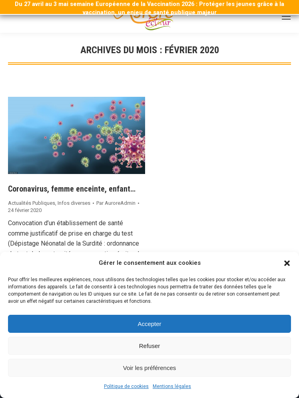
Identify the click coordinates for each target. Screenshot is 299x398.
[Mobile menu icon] (286, 16)
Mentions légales (172, 386)
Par (116, 203)
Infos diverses (74, 203)
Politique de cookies (126, 386)
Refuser (149, 345)
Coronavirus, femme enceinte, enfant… (72, 189)
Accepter (149, 323)
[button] (287, 263)
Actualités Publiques (31, 203)
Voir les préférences (149, 367)
